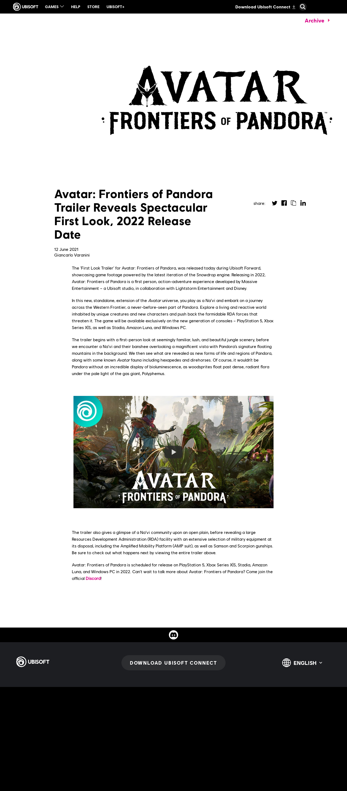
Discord (93, 578)
